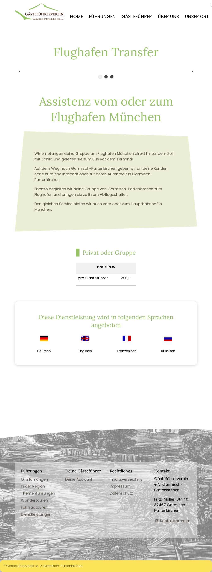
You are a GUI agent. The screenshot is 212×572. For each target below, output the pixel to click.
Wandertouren (34, 500)
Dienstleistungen (36, 514)
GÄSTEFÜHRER (137, 16)
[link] (44, 344)
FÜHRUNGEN (102, 16)
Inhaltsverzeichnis (126, 479)
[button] (33, 71)
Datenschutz (121, 493)
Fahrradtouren (34, 507)
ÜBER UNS (168, 16)
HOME (76, 16)
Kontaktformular (175, 520)
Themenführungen (38, 493)
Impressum (120, 486)
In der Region (33, 486)
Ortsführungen (34, 479)
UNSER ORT (197, 16)
